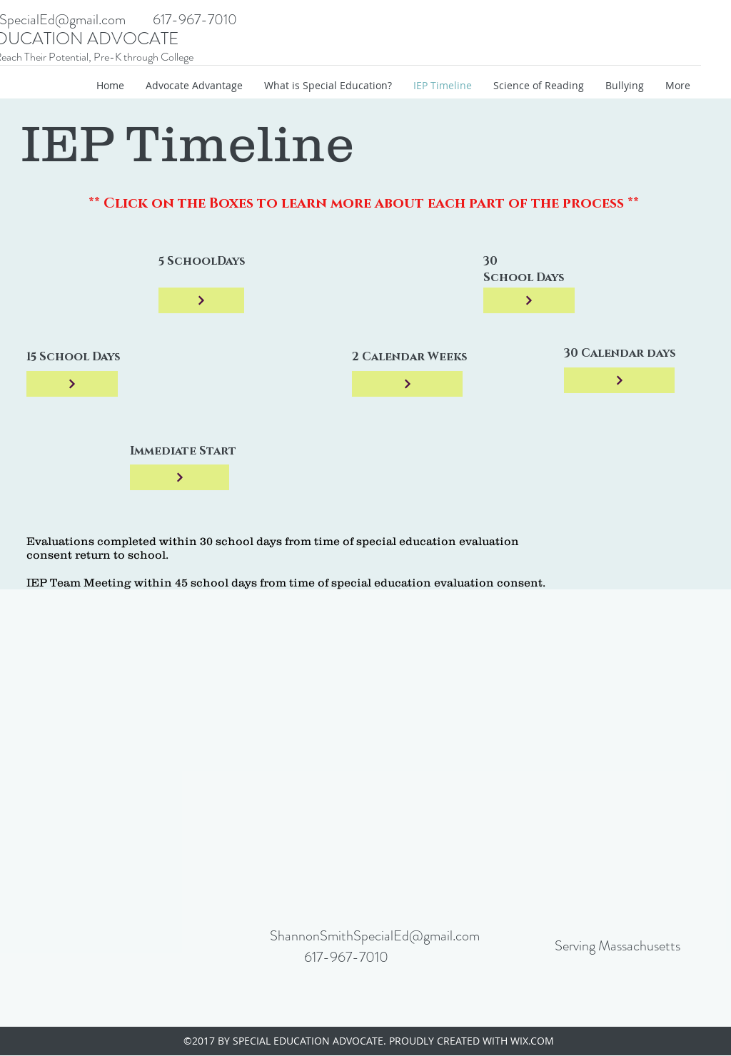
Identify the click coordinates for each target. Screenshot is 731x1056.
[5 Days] (201, 300)
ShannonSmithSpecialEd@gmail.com (375, 935)
